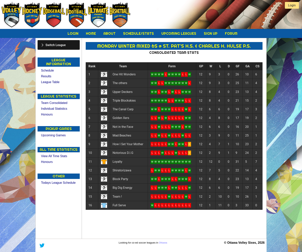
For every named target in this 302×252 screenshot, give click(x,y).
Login (73, 33)
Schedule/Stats (139, 33)
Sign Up (211, 33)
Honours (47, 114)
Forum (231, 33)
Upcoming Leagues (179, 33)
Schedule (47, 70)
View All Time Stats (54, 156)
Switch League (55, 45)
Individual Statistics (54, 108)
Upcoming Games (53, 135)
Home (91, 33)
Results (46, 76)
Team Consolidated (54, 103)
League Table (50, 82)
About (110, 33)
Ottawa (163, 242)
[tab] (59, 45)
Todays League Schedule (58, 182)
